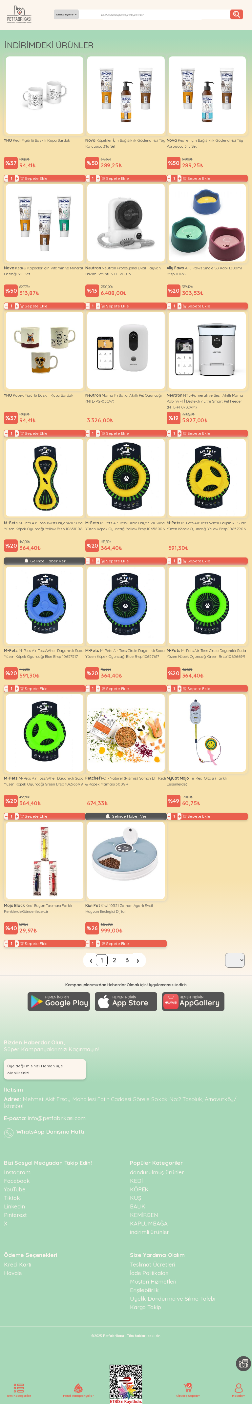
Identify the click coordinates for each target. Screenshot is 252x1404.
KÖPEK (139, 1189)
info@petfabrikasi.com (57, 1118)
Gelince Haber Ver (44, 560)
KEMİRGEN (144, 1214)
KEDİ (136, 1180)
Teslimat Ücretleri (152, 1264)
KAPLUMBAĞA (148, 1223)
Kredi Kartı (17, 1264)
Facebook (17, 1180)
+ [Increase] (16, 178)
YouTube (15, 1189)
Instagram (17, 1172)
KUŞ (135, 1197)
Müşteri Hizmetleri (153, 1281)
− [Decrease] (6, 178)
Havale (13, 1272)
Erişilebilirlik (144, 1290)
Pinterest (15, 1214)
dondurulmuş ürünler (157, 1172)
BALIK (137, 1206)
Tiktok (12, 1197)
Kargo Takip (145, 1307)
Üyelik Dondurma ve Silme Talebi (172, 1298)
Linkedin (14, 1206)
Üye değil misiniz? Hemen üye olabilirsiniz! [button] (35, 1069)
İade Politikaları (149, 1272)
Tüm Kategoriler (66, 14)
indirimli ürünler (149, 1231)
